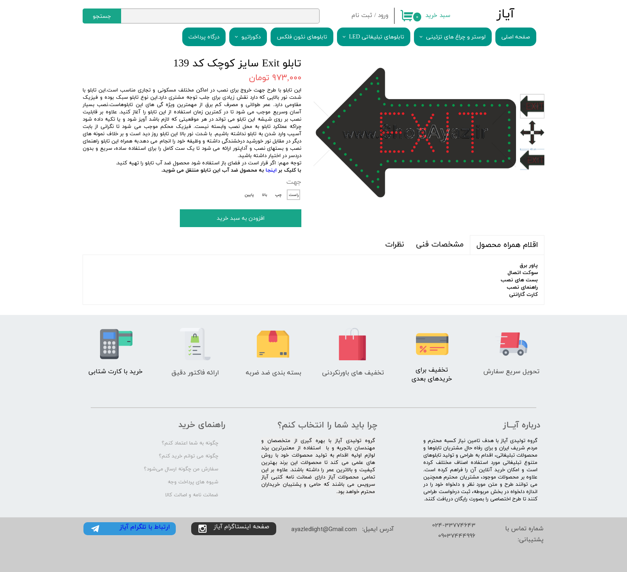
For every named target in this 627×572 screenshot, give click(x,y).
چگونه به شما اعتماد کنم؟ (190, 443)
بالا (264, 195)
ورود (383, 15)
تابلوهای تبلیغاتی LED (376, 37)
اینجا (271, 170)
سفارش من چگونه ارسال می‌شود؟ (181, 469)
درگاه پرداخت (204, 37)
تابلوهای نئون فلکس (302, 37)
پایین (249, 195)
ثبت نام (362, 15)
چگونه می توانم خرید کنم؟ (188, 456)
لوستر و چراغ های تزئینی (456, 37)
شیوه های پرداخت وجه (193, 482)
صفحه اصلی (515, 37)
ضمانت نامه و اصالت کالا (191, 495)
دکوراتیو (251, 37)
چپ (278, 195)
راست (294, 195)
